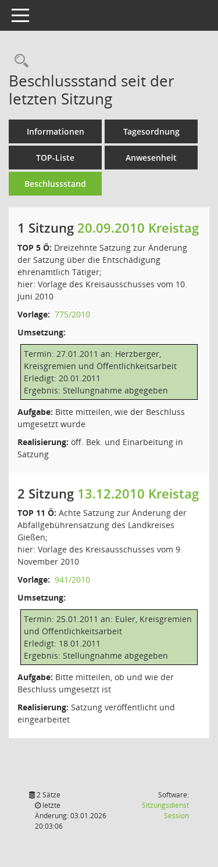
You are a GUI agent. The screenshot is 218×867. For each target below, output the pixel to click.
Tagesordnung (151, 131)
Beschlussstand (55, 183)
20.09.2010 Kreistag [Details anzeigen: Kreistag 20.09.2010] (138, 227)
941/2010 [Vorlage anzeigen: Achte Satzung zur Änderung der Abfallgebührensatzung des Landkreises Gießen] (72, 579)
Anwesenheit (151, 157)
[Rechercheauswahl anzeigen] (18, 61)
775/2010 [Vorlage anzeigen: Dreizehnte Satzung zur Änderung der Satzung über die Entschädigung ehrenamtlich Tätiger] (72, 314)
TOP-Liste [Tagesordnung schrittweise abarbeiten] (55, 157)
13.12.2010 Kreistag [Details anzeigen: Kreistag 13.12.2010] (138, 493)
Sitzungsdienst (165, 810)
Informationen (55, 131)
